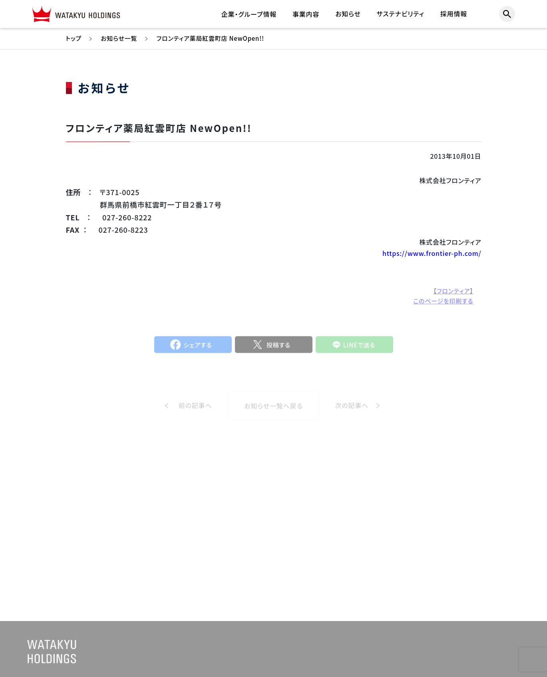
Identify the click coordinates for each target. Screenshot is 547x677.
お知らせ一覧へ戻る (273, 411)
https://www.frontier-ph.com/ (431, 253)
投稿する (278, 347)
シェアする (198, 347)
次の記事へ (352, 411)
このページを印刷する (443, 304)
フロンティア (453, 294)
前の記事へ (195, 411)
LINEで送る (359, 347)
